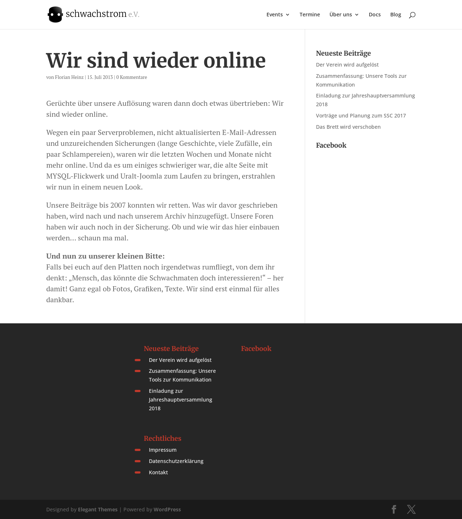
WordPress (167, 509)
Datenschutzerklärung (176, 461)
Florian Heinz (69, 77)
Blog (395, 15)
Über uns (340, 15)
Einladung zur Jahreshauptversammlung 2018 (180, 399)
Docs (375, 15)
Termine (310, 15)
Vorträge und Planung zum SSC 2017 (361, 115)
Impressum (163, 449)
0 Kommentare (131, 77)
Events (274, 15)
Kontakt (158, 472)
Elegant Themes (98, 509)
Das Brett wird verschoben (348, 126)
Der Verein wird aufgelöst (347, 64)
